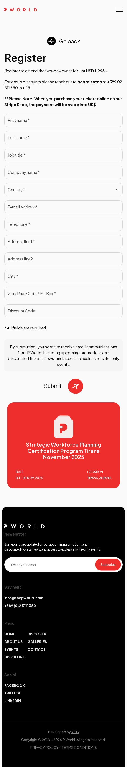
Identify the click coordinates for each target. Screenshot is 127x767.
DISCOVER (37, 634)
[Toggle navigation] (119, 10)
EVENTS (11, 649)
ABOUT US (13, 641)
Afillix (75, 732)
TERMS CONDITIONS (79, 747)
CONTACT (37, 649)
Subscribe (108, 564)
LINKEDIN (12, 700)
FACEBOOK (14, 685)
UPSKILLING (14, 657)
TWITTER (12, 693)
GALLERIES (37, 641)
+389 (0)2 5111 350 (20, 605)
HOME (9, 634)
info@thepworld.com (23, 598)
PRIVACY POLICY (44, 747)
